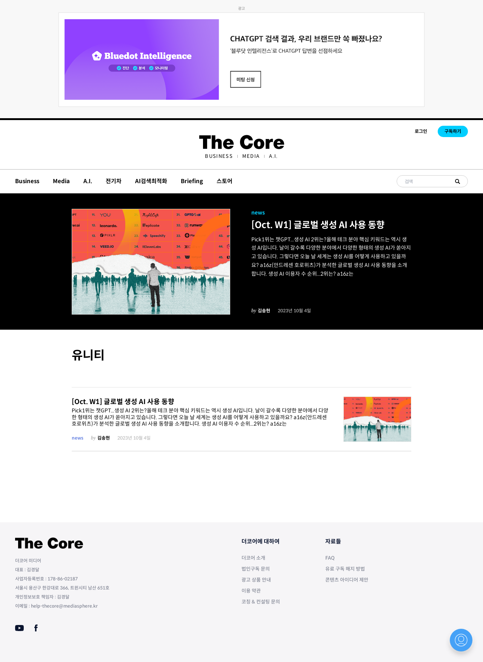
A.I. (273, 156)
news (258, 212)
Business (218, 156)
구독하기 (453, 131)
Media (251, 156)
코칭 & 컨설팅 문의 (261, 601)
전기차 (114, 181)
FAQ (330, 558)
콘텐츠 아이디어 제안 (346, 579)
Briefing (192, 181)
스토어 (224, 181)
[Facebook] (36, 628)
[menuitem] (218, 156)
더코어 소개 (253, 558)
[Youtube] (19, 628)
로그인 (421, 131)
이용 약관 (251, 590)
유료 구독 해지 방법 (345, 568)
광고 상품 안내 (256, 579)
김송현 (264, 310)
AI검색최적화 (151, 181)
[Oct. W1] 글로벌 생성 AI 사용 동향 (318, 225)
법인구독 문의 (256, 568)
